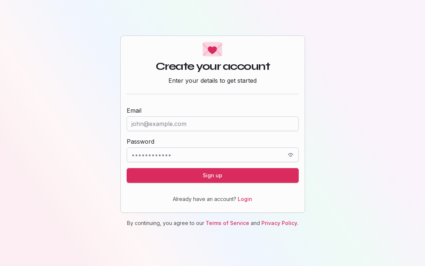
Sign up (212, 175)
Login (245, 199)
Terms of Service (227, 223)
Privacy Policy (279, 223)
